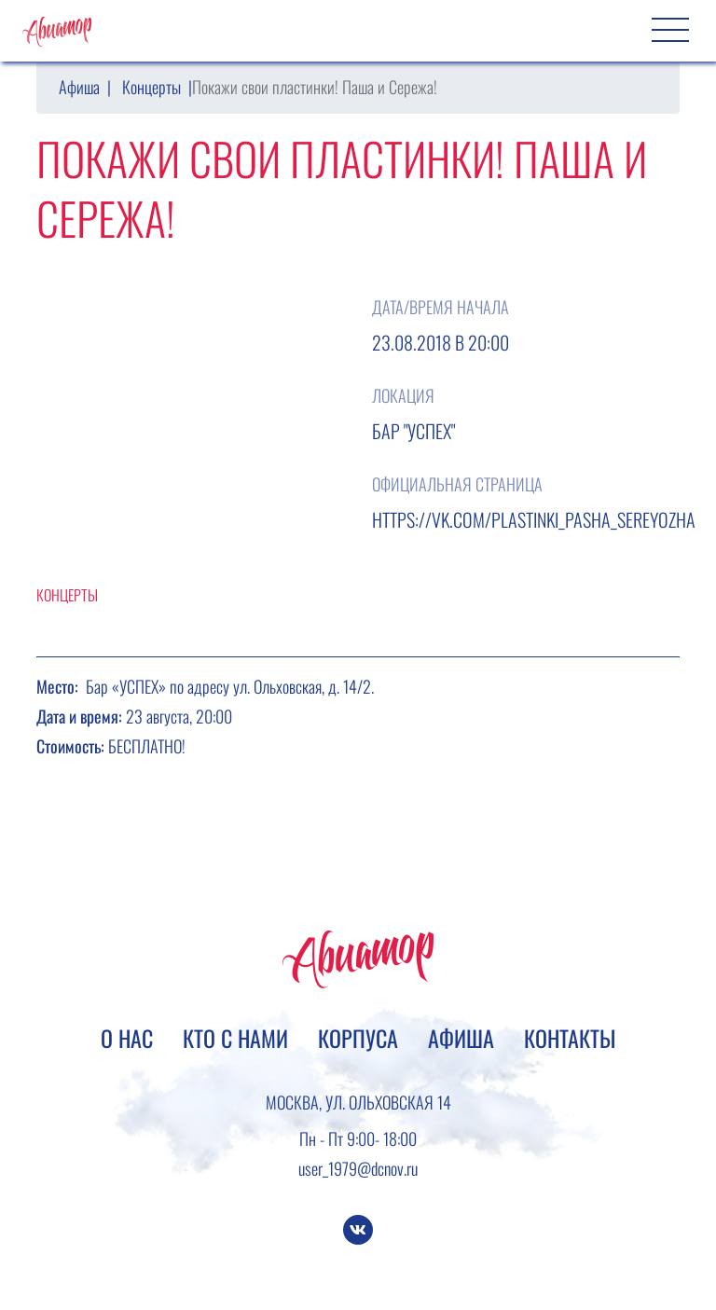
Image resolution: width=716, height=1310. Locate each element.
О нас (127, 1038)
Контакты (569, 1038)
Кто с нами (235, 1038)
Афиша (79, 87)
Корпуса (358, 1038)
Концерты (151, 87)
